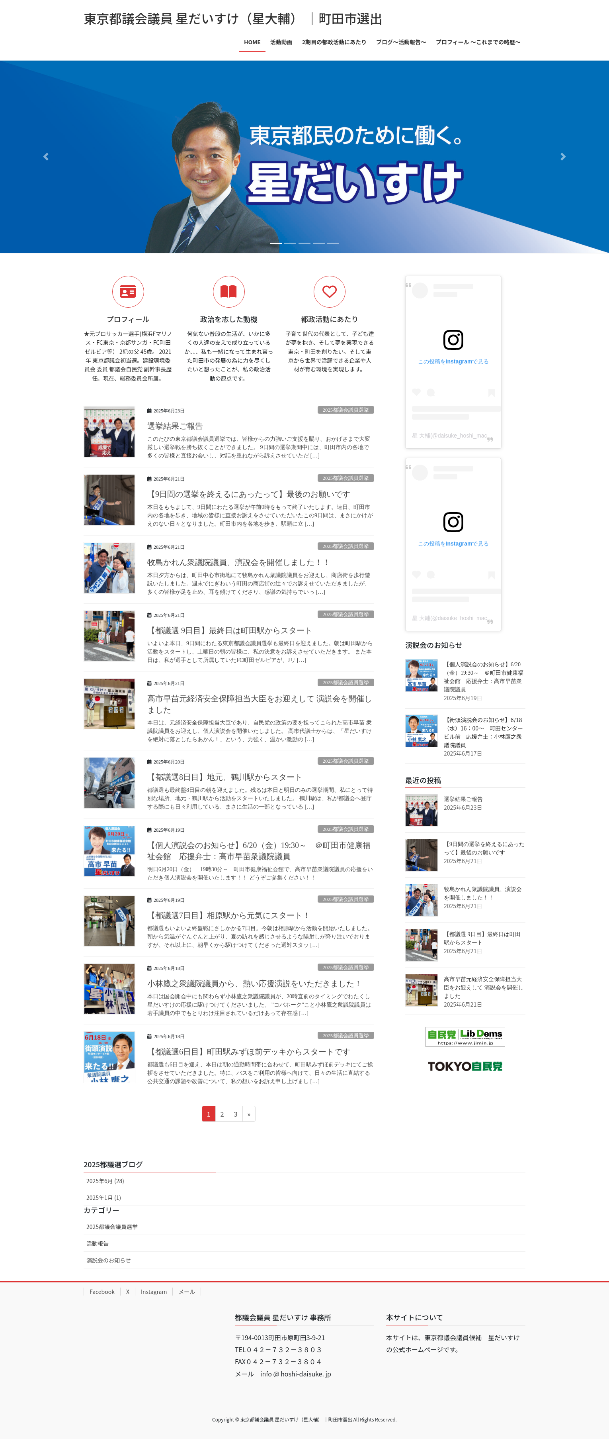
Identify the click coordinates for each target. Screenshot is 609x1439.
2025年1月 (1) (103, 1197)
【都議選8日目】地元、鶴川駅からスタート (225, 777)
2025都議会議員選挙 (346, 410)
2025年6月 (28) (105, 1181)
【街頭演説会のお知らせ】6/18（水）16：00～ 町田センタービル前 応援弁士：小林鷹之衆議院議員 (483, 732)
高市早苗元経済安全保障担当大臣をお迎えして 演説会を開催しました (483, 987)
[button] (46, 157)
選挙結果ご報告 (175, 426)
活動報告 (97, 1243)
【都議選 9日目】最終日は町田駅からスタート (229, 630)
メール (186, 1292)
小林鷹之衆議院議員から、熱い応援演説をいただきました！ (254, 983)
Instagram (154, 1292)
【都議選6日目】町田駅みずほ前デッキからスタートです (248, 1051)
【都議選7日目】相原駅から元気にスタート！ (228, 915)
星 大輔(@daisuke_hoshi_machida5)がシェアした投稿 (479, 435)
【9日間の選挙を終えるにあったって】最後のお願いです (248, 494)
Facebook (102, 1292)
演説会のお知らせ (108, 1260)
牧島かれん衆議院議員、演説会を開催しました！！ (238, 562)
